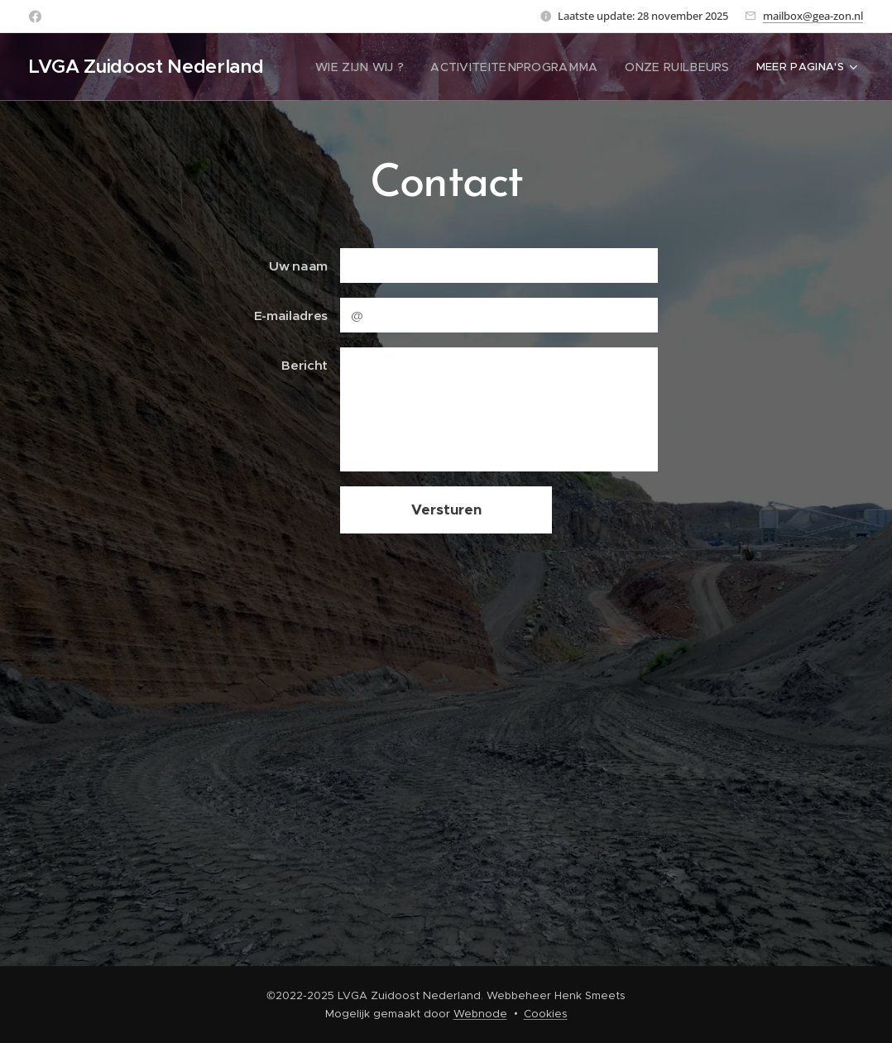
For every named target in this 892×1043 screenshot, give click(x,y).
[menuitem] (388, 67)
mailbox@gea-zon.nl (813, 15)
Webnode (480, 1014)
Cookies (546, 1014)
